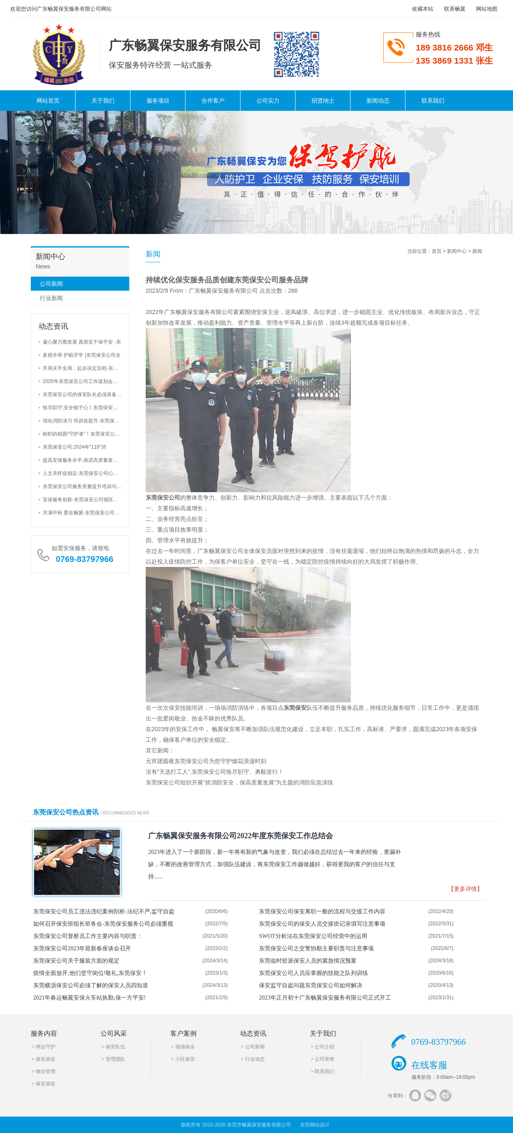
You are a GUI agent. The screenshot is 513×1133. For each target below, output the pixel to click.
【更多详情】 (465, 889)
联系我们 (432, 100)
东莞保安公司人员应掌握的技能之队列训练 (313, 973)
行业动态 (255, 1059)
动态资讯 (253, 1033)
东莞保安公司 (163, 497)
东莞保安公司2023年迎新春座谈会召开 (82, 948)
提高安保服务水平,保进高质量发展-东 (83, 460)
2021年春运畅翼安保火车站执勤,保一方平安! (89, 998)
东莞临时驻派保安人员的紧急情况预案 (308, 961)
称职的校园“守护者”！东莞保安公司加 (84, 434)
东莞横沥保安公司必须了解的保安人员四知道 (90, 985)
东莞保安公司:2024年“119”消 (74, 447)
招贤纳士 (322, 100)
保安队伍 (115, 1047)
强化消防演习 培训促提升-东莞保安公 (83, 421)
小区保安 (185, 1059)
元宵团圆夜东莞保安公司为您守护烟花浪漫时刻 (206, 761)
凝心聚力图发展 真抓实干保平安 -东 (82, 342)
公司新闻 (51, 283)
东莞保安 (295, 707)
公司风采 (114, 1033)
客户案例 (183, 1033)
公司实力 (267, 100)
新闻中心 (457, 251)
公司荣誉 (324, 1059)
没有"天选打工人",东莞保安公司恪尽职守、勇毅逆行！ (215, 771)
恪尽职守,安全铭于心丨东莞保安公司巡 (85, 408)
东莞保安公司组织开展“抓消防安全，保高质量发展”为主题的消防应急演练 (239, 782)
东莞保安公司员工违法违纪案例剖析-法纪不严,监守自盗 (103, 911)
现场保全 (185, 1047)
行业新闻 (51, 298)
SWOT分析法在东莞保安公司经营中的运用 (313, 936)
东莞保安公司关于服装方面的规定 (76, 961)
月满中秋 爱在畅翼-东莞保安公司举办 (83, 513)
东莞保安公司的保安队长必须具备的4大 (86, 394)
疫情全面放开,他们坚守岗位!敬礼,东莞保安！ (90, 973)
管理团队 (115, 1059)
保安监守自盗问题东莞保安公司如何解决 (310, 985)
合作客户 (213, 100)
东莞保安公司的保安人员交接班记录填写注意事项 (322, 924)
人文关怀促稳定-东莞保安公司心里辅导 (85, 473)
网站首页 (48, 100)
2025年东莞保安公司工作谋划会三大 (83, 381)
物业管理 (45, 1071)
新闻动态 (377, 100)
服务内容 (44, 1033)
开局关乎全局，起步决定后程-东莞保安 (85, 368)
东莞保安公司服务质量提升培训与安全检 (87, 486)
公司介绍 (324, 1047)
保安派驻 (45, 1059)
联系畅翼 (454, 9)
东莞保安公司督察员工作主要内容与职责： (87, 936)
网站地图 (486, 9)
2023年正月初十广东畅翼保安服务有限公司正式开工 (325, 998)
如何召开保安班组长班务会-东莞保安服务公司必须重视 (103, 924)
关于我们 (103, 100)
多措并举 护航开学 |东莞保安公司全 (82, 355)
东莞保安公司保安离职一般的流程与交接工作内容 (322, 911)
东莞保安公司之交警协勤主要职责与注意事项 (316, 948)
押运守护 (45, 1047)
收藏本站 (422, 9)
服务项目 (158, 100)
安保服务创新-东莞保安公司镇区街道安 (85, 499)
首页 (437, 251)
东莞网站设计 (315, 1125)
